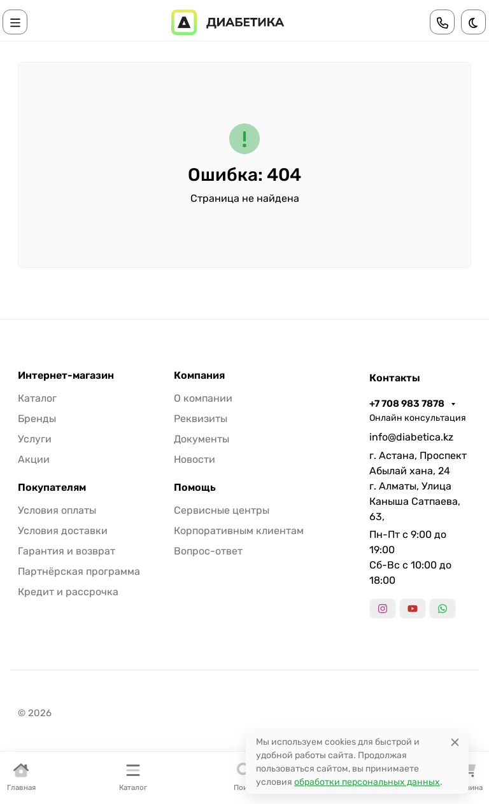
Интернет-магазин (66, 375)
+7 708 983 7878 (407, 403)
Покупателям (52, 488)
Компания (199, 375)
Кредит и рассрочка (68, 592)
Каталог (37, 398)
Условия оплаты (57, 510)
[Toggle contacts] (443, 22)
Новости (194, 459)
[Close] (454, 742)
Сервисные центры (221, 510)
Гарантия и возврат (66, 551)
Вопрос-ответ (208, 551)
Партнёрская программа (79, 571)
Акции (34, 459)
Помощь (195, 488)
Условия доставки (63, 531)
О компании (203, 398)
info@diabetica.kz (411, 437)
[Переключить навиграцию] (15, 22)
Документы (201, 439)
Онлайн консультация (417, 418)
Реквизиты (200, 419)
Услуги (35, 439)
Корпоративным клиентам (239, 531)
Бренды (37, 419)
